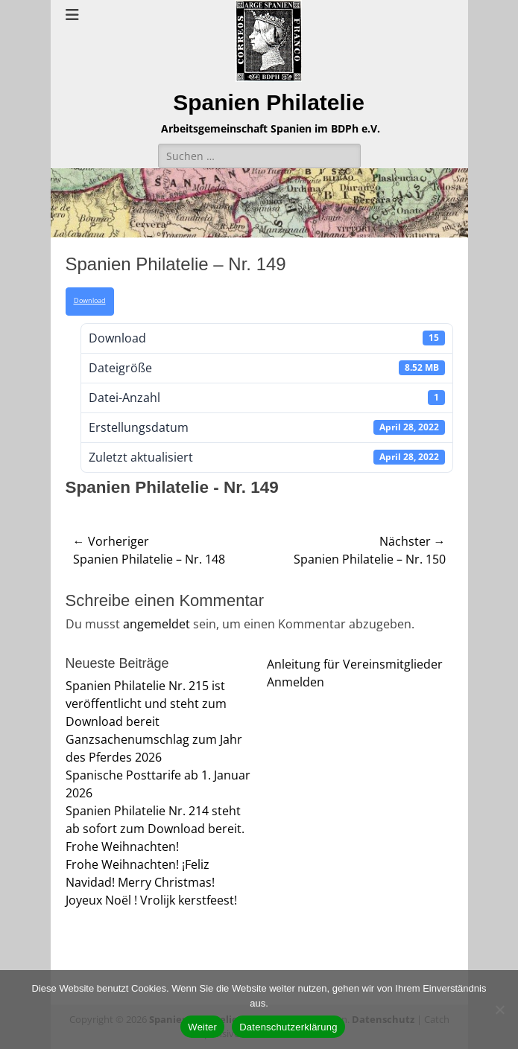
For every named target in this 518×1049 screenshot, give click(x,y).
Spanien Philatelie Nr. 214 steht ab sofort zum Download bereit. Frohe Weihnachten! (155, 829)
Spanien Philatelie (268, 102)
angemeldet (156, 624)
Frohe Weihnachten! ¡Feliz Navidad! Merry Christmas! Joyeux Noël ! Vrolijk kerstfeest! (151, 882)
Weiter (202, 1027)
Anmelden (295, 682)
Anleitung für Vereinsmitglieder (355, 664)
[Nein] (499, 1009)
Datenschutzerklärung (288, 1027)
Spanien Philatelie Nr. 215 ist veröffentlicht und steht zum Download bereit (146, 703)
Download (90, 300)
